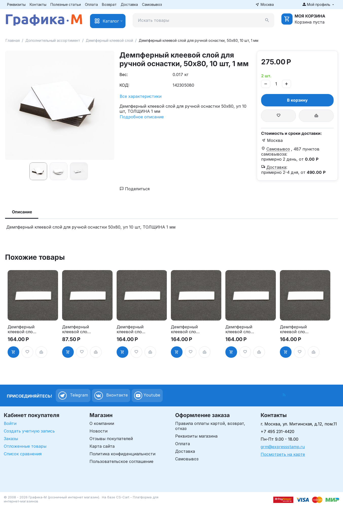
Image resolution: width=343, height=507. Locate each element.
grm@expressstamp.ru (283, 446)
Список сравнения (23, 453)
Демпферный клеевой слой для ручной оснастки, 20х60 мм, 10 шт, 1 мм (184, 329)
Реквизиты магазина (196, 436)
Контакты (38, 4)
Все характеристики (140, 96)
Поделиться (135, 188)
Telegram (73, 395)
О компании (101, 423)
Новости (98, 431)
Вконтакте (111, 395)
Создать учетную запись (29, 431)
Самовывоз (152, 4)
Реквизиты (16, 4)
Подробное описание (142, 116)
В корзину (297, 100)
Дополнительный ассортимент (52, 40)
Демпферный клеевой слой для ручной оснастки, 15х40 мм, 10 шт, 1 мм (21, 329)
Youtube (147, 395)
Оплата (91, 4)
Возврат (109, 4)
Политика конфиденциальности (122, 453)
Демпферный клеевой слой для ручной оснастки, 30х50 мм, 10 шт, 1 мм (294, 329)
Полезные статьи (65, 4)
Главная (13, 40)
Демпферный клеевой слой (109, 40)
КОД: (124, 85)
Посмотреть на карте (283, 454)
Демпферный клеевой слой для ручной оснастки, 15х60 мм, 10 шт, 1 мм (76, 329)
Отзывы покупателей (111, 438)
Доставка (129, 4)
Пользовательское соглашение (121, 461)
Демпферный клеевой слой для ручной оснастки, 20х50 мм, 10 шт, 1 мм (130, 329)
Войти (10, 423)
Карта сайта (102, 446)
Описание (22, 211)
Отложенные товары (25, 446)
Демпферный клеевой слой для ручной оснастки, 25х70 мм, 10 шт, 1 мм (239, 329)
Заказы (11, 438)
